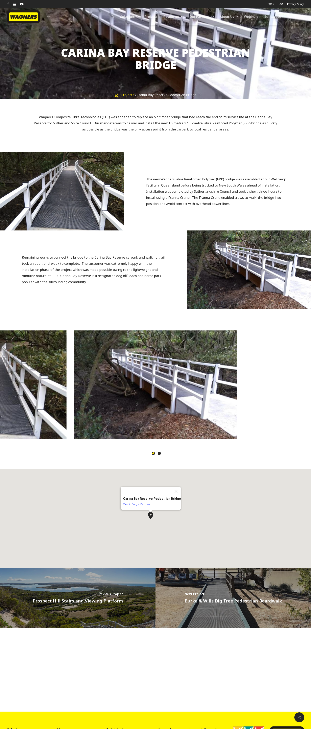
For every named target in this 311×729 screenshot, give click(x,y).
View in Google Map (136, 504)
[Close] (176, 491)
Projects (127, 94)
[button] (150, 515)
